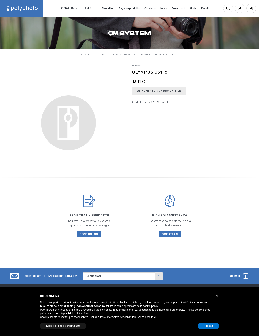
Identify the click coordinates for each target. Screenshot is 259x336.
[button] (217, 296)
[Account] (239, 8)
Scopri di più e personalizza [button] (63, 325)
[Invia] (159, 276)
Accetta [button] (208, 325)
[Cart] (251, 8)
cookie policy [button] (150, 306)
